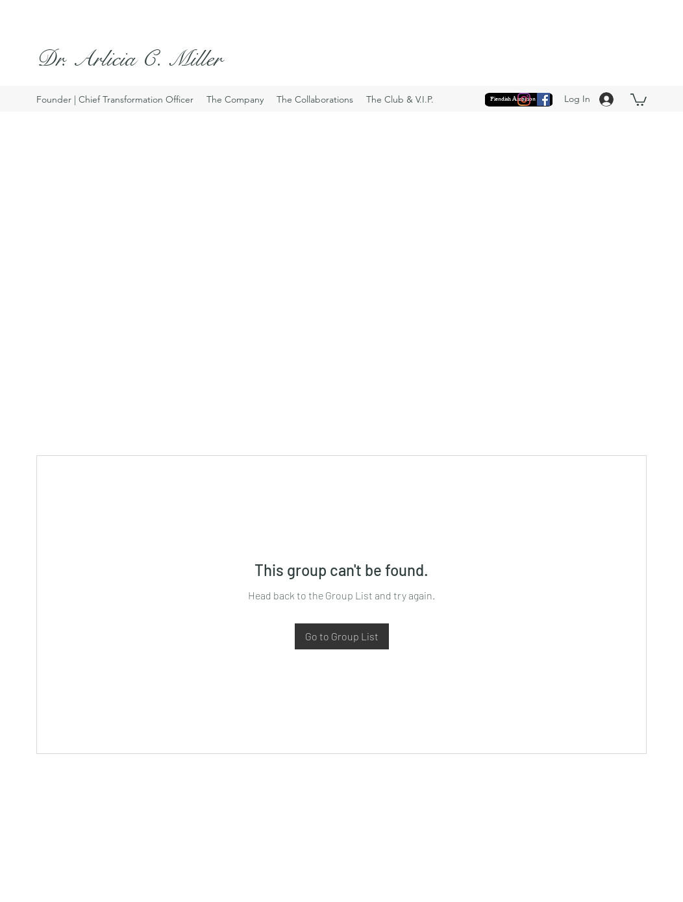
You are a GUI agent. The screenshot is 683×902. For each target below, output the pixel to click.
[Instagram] (523, 99)
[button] (638, 99)
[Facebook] (543, 99)
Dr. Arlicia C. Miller (129, 59)
